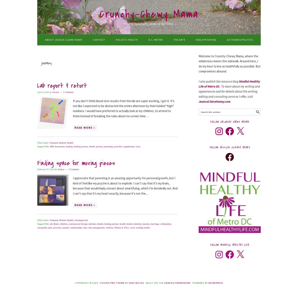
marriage (155, 224)
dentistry (92, 224)
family (100, 224)
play (50, 227)
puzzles (66, 227)
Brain (56, 224)
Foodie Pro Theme (112, 282)
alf (51, 224)
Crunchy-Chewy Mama (149, 14)
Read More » (84, 127)
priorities (118, 146)
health (92, 146)
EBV (52, 146)
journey (99, 146)
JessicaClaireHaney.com (214, 102)
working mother (143, 227)
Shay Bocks (136, 282)
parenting (108, 146)
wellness (109, 227)
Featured (54, 142)
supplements (129, 146)
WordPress (215, 282)
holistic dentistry (134, 224)
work (132, 227)
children (63, 224)
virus (138, 146)
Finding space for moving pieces (76, 163)
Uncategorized (81, 220)
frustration (60, 146)
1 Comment (68, 92)
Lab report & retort (62, 85)
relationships (76, 227)
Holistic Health (66, 142)
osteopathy (42, 227)
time (85, 227)
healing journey (81, 146)
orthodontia (165, 224)
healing (69, 146)
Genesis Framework (177, 282)
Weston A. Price (121, 227)
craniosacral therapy (78, 224)
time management (96, 227)
